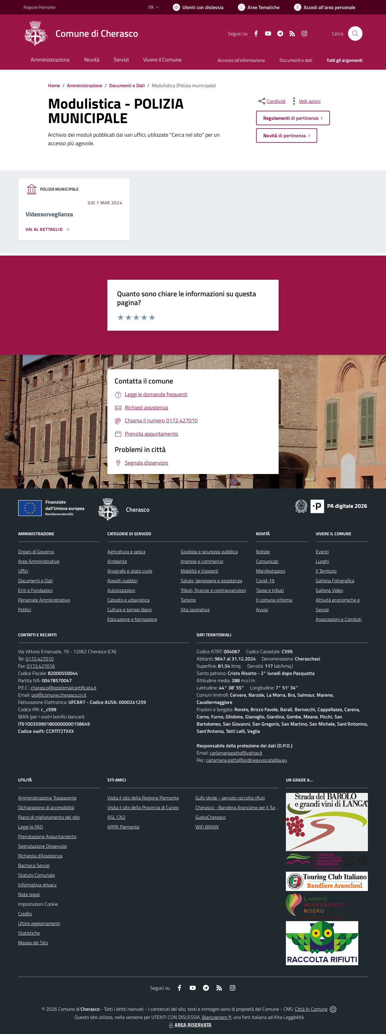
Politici (24, 609)
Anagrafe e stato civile (129, 570)
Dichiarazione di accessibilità (46, 807)
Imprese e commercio (202, 561)
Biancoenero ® (216, 1017)
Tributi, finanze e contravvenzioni (213, 590)
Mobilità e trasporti (199, 570)
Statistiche (29, 933)
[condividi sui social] (271, 101)
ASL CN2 (116, 817)
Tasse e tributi (270, 590)
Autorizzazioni (121, 590)
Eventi (322, 551)
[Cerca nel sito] (355, 33)
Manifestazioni (270, 570)
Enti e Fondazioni (35, 590)
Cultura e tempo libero (129, 609)
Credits (25, 913)
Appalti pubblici (122, 580)
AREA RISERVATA (189, 1024)
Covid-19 (265, 580)
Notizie (263, 551)
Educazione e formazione (132, 619)
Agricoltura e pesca (126, 551)
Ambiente (117, 561)
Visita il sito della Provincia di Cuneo (143, 807)
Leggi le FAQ (30, 826)
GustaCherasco (210, 817)
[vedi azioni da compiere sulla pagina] (305, 101)
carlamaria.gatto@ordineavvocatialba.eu (246, 760)
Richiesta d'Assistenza (40, 855)
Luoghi (322, 561)
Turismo (188, 599)
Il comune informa (274, 599)
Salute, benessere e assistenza (211, 580)
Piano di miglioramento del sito (49, 817)
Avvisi (262, 609)
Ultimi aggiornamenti (39, 923)
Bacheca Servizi (33, 865)
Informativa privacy (37, 884)
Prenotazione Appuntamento (47, 836)
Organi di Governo (36, 551)
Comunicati (267, 561)
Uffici (23, 570)
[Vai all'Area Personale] (324, 7)
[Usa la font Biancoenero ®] (198, 7)
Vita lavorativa (195, 609)
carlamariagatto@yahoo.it (236, 752)
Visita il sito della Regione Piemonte (143, 797)
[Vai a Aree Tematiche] (259, 7)
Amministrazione (84, 85)
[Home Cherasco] (81, 33)
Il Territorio (326, 570)
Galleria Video (329, 590)
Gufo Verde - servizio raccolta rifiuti (230, 797)
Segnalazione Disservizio (42, 846)
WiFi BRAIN (207, 826)
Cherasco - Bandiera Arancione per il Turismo (240, 807)
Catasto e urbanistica (128, 599)
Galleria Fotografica (335, 580)
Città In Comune (311, 1009)
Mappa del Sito (33, 942)
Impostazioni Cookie (38, 904)
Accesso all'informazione (241, 60)
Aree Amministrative (38, 561)
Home (54, 85)
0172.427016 (41, 666)
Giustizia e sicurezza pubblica (209, 551)
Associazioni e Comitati (339, 619)
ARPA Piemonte (123, 826)
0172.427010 (40, 658)
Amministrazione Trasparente (47, 797)
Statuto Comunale (36, 875)
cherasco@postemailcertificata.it (63, 687)
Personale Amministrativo (44, 599)
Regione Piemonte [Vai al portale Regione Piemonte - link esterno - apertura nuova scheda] (39, 7)
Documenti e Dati (127, 85)
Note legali (29, 894)
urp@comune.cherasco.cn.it (59, 694)
